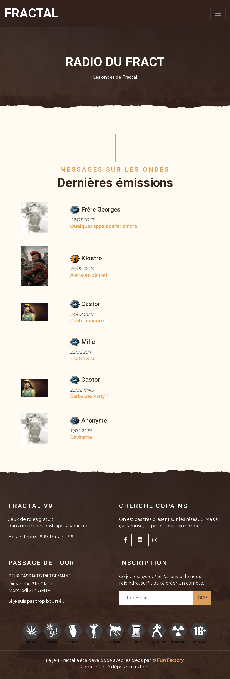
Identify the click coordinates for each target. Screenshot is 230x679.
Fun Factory (170, 660)
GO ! (202, 597)
